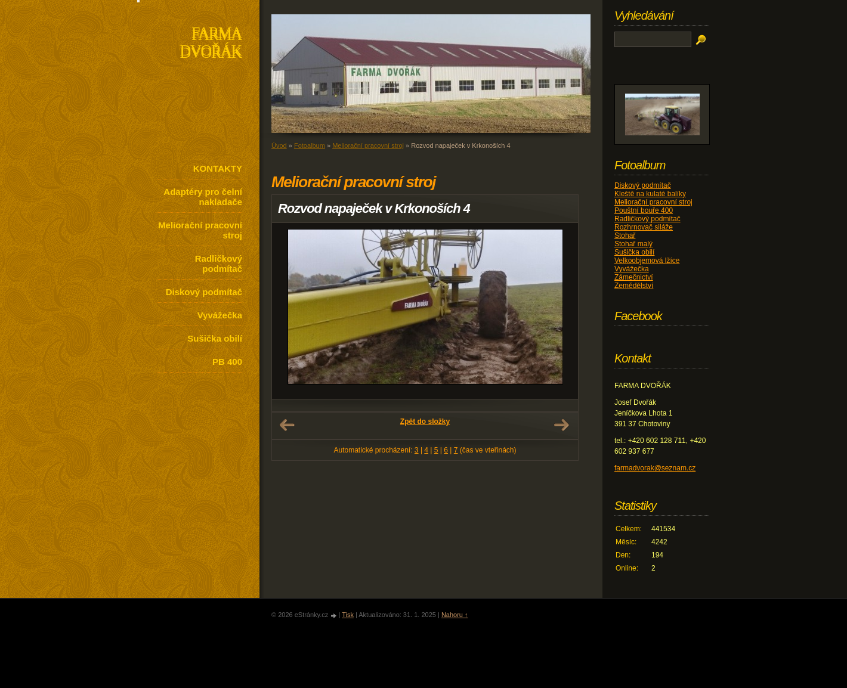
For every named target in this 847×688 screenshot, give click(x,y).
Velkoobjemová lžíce (646, 260)
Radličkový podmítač (218, 263)
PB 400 (227, 362)
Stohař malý (633, 244)
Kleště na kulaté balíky (650, 194)
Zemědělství (633, 285)
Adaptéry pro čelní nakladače (202, 197)
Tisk (348, 614)
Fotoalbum (309, 145)
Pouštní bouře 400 (643, 210)
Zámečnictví (633, 277)
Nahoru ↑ (454, 614)
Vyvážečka (219, 315)
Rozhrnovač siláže (643, 227)
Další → (561, 425)
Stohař (624, 235)
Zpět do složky (425, 421)
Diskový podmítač (204, 292)
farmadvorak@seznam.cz (654, 468)
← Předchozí (287, 425)
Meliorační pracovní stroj (200, 230)
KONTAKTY (217, 168)
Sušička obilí (214, 338)
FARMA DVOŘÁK (211, 43)
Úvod (279, 145)
